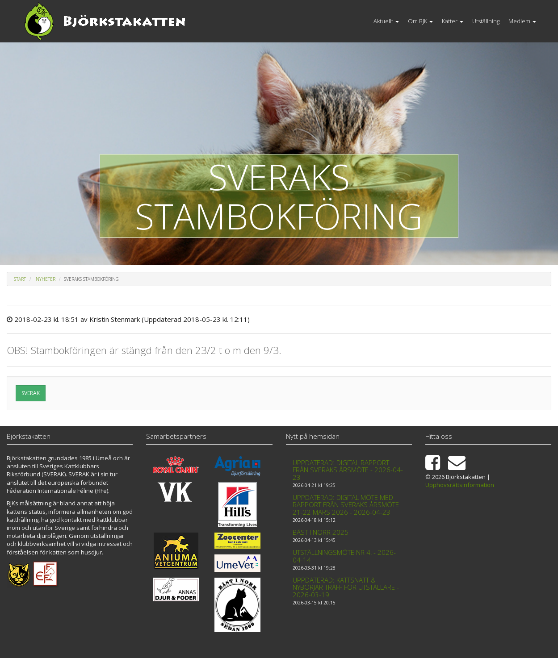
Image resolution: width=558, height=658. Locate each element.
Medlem (522, 21)
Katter (452, 21)
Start (20, 279)
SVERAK (30, 393)
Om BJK (420, 21)
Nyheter (45, 279)
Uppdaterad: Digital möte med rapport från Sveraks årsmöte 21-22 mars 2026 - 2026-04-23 (346, 504)
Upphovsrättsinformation (459, 485)
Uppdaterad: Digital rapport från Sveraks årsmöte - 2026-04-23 (348, 470)
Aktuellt (386, 21)
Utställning (485, 21)
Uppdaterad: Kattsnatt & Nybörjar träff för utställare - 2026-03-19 (346, 587)
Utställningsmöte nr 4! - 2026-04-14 (344, 556)
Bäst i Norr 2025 (320, 532)
